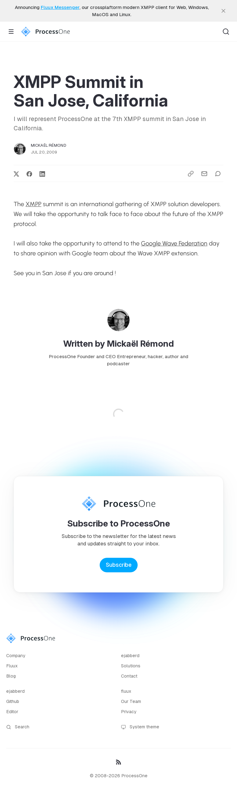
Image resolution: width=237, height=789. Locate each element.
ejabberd (130, 655)
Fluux (12, 665)
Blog (11, 676)
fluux (126, 691)
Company (15, 655)
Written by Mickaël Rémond (118, 343)
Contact (129, 676)
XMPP (33, 204)
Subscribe (118, 565)
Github (12, 701)
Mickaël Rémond (48, 145)
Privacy (128, 711)
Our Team (131, 701)
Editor (12, 711)
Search (17, 727)
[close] (223, 11)
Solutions (130, 665)
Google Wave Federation (174, 243)
